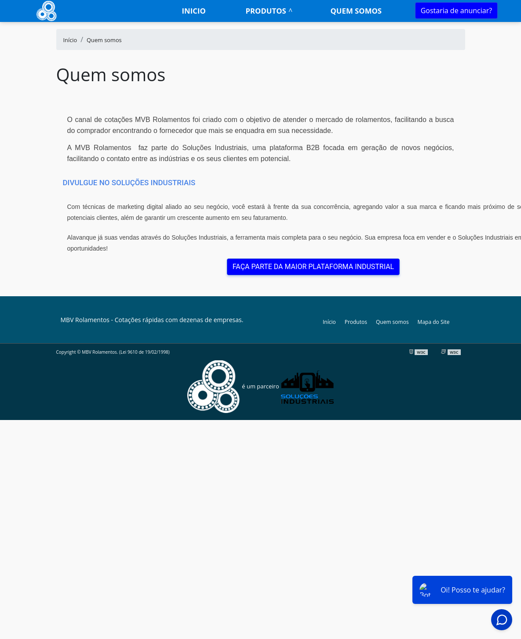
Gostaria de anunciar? (456, 10)
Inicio (193, 11)
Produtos (265, 11)
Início (329, 322)
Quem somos (356, 11)
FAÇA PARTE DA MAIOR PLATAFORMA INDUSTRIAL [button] (313, 266)
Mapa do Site (434, 322)
